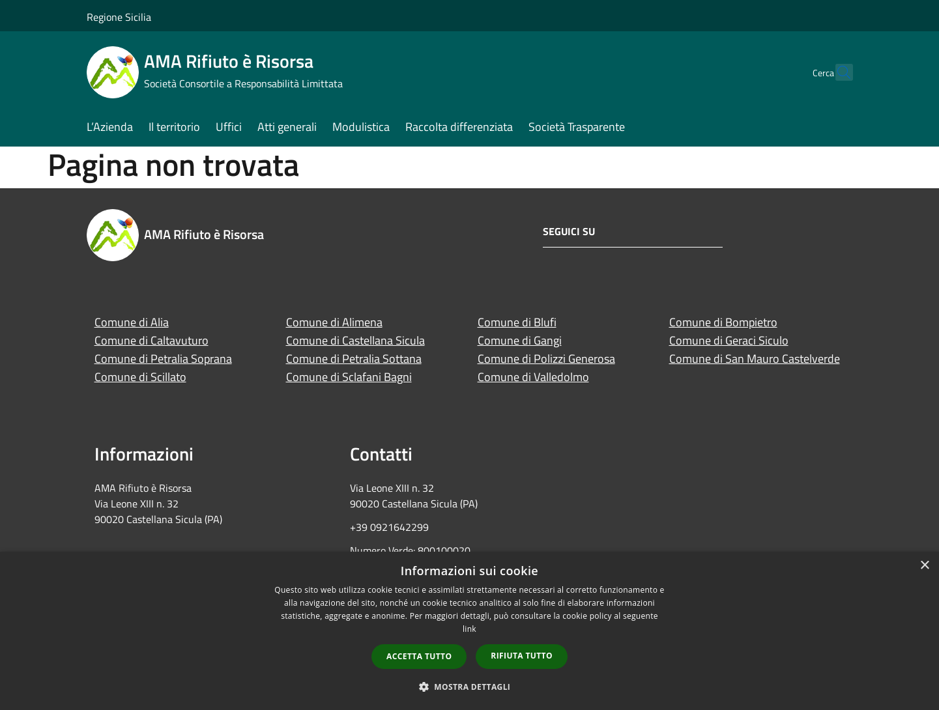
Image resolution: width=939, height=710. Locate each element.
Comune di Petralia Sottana (354, 358)
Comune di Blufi (517, 322)
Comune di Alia (131, 322)
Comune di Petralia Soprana (163, 358)
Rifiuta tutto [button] (522, 655)
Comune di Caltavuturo (151, 340)
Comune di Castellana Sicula (355, 340)
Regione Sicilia (119, 17)
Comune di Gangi (520, 340)
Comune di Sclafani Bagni (349, 377)
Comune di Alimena (334, 322)
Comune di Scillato (140, 377)
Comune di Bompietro (723, 322)
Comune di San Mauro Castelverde (754, 358)
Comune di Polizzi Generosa (546, 358)
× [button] (924, 566)
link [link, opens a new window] (469, 628)
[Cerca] (837, 72)
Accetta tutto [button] (419, 656)
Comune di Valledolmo (533, 377)
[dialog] (469, 631)
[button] (470, 686)
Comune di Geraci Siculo (728, 340)
